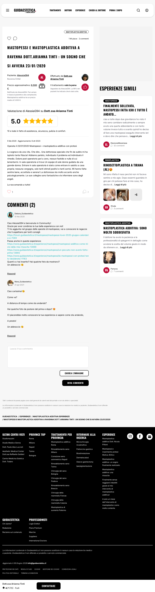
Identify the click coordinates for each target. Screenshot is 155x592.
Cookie (37, 569)
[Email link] (150, 437)
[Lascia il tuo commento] (48, 357)
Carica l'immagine (74, 373)
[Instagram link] (130, 437)
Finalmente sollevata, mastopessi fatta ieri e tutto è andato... (125, 109)
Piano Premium (35, 528)
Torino (31, 451)
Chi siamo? (7, 524)
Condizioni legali (69, 569)
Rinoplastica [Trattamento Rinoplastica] (112, 160)
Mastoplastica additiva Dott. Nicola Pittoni (111, 441)
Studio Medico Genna (11, 443)
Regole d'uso (26, 569)
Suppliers (33, 536)
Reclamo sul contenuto (12, 532)
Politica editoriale (10, 573)
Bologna (32, 455)
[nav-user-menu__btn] (147, 10)
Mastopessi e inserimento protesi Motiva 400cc (110, 452)
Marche (32, 532)
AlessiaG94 (23, 75)
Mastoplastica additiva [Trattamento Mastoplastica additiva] (117, 223)
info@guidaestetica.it (37, 563)
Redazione (6, 528)
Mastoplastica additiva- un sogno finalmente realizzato (111, 462)
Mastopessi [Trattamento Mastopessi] (111, 101)
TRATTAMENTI (55, 10)
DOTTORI (68, 10)
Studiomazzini (8, 438)
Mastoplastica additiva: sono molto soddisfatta (125, 230)
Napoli (32, 447)
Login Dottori (34, 524)
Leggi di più (136, 136)
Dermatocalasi (82, 457)
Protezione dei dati (10, 569)
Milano (32, 443)
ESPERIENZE (80, 10)
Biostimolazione (83, 453)
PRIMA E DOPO (115, 10)
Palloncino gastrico (84, 449)
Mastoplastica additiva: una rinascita (108, 472)
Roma (31, 438)
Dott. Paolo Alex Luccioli (12, 447)
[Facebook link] (140, 437)
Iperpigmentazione (84, 466)
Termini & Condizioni (29, 573)
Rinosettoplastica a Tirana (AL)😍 (123, 167)
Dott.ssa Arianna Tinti (13, 583)
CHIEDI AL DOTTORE (97, 10)
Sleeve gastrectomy (84, 462)
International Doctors (38, 541)
